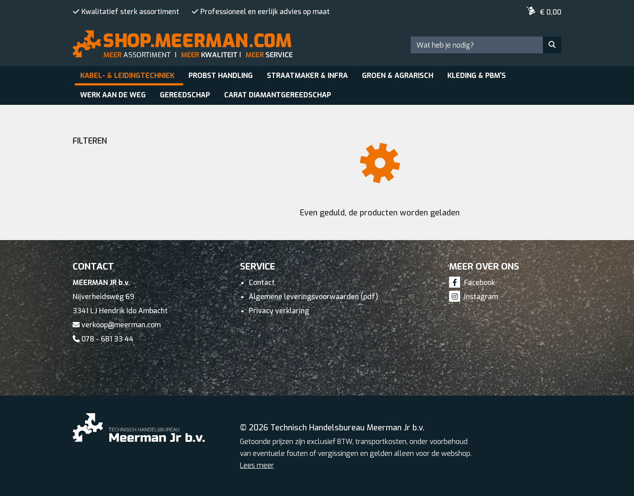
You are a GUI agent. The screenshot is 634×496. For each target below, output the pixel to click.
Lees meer (257, 465)
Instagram (473, 296)
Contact (262, 282)
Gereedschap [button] (185, 95)
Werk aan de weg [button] (113, 95)
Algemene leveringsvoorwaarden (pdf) (313, 296)
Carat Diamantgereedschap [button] (277, 95)
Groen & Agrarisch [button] (397, 75)
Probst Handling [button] (220, 75)
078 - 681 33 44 (103, 339)
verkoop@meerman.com (117, 324)
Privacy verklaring (279, 310)
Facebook (472, 282)
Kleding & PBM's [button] (476, 75)
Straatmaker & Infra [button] (307, 75)
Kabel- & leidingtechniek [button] (127, 75)
